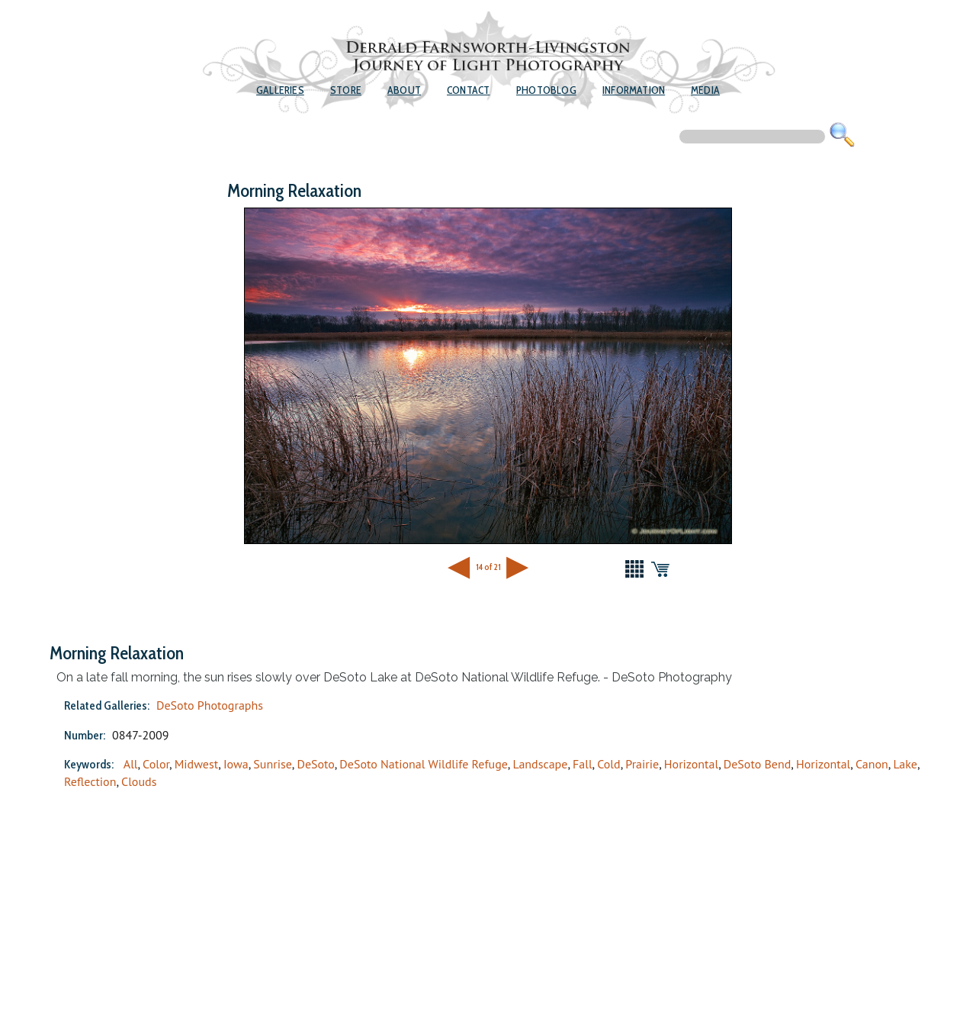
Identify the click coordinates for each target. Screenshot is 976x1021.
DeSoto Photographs (209, 705)
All (131, 763)
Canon (872, 763)
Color (156, 763)
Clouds (138, 781)
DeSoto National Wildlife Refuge (423, 763)
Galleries (280, 90)
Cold (608, 763)
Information (633, 90)
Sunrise (272, 763)
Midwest (197, 763)
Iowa (236, 763)
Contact (468, 90)
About (404, 90)
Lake (905, 763)
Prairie (642, 763)
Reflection (90, 781)
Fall (582, 763)
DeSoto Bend (757, 763)
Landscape (539, 763)
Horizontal (691, 763)
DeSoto (315, 763)
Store (345, 90)
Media (705, 90)
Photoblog (546, 90)
